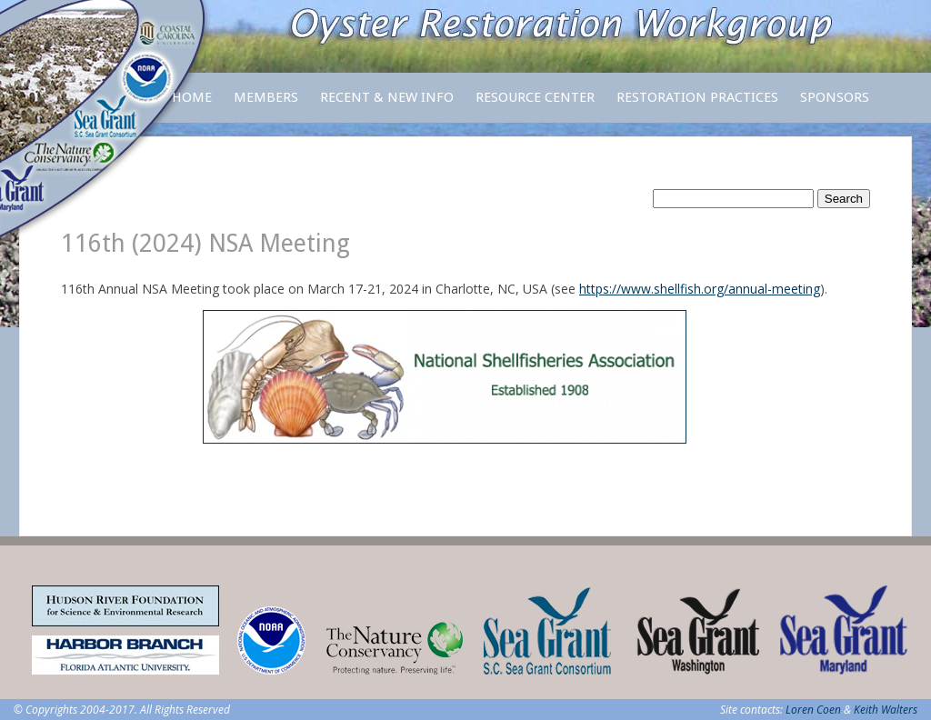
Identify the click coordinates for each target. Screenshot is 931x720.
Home (192, 97)
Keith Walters (885, 709)
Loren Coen (813, 709)
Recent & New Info (387, 97)
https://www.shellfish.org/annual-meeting (699, 288)
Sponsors (834, 97)
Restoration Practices (697, 106)
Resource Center (535, 106)
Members (266, 106)
